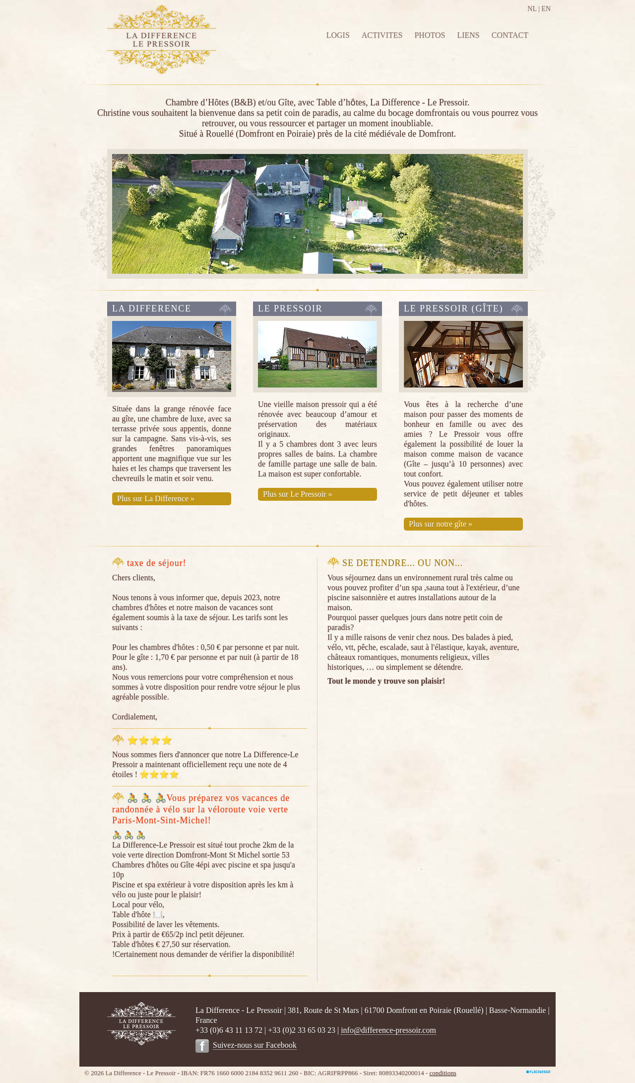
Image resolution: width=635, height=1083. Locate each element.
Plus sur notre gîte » (440, 524)
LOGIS (338, 35)
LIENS (468, 35)
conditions (443, 1073)
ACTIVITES (382, 35)
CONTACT (510, 35)
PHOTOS (429, 35)
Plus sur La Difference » (155, 498)
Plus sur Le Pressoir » (297, 494)
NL (531, 8)
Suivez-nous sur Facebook (255, 1045)
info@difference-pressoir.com (388, 1030)
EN (546, 8)
